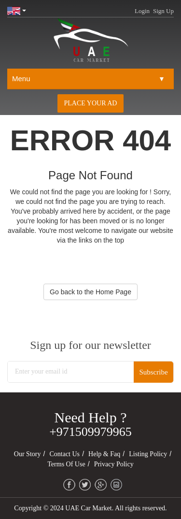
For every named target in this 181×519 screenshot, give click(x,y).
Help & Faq (104, 454)
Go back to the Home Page (90, 292)
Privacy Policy (114, 464)
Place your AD (90, 103)
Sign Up (163, 10)
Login (142, 10)
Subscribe (153, 372)
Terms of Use (66, 464)
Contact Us (64, 454)
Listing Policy (148, 454)
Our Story (27, 454)
